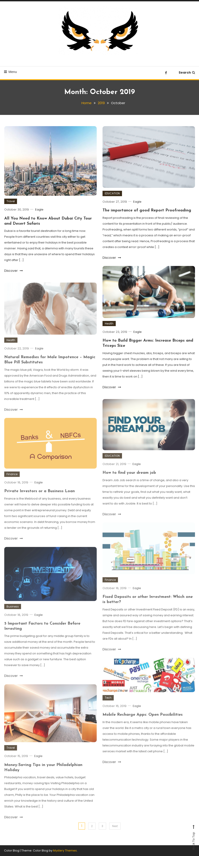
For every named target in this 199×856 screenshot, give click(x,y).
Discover (13, 270)
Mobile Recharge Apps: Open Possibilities (143, 720)
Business (12, 611)
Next (115, 826)
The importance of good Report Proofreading (147, 210)
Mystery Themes (65, 850)
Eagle (39, 209)
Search (187, 72)
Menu (10, 72)
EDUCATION (112, 193)
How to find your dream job (129, 478)
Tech (108, 703)
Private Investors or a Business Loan (39, 496)
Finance (11, 479)
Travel (10, 201)
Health (109, 323)
